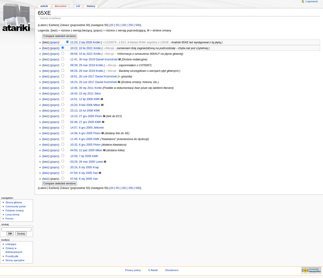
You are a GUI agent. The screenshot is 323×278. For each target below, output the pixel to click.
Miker (96, 105)
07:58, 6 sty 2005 (81, 178)
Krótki (96, 42)
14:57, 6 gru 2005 (81, 127)
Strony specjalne (14, 260)
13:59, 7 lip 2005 (80, 156)
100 (123, 25)
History (91, 6)
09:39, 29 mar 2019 (82, 65)
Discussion (60, 6)
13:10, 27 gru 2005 (82, 116)
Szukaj (5, 224)
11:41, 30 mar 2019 (82, 59)
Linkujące (10, 244)
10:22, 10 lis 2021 (81, 48)
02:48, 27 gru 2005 (82, 122)
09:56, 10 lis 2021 (81, 53)
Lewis (99, 161)
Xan (95, 173)
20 (111, 25)
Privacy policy (133, 270)
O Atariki (153, 270)
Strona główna (13, 202)
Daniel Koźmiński (107, 59)
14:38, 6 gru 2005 (81, 133)
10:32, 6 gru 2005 (81, 144)
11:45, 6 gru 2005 (81, 139)
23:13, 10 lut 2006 (81, 110)
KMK (97, 99)
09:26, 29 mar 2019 (82, 70)
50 (117, 25)
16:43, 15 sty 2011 (82, 93)
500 (137, 25)
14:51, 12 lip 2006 (81, 99)
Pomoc (9, 218)
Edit (78, 6)
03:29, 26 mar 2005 (82, 161)
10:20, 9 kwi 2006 (81, 105)
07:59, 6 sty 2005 (81, 173)
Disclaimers (171, 270)
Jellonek (98, 127)
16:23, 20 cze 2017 (82, 82)
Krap (96, 167)
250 (130, 25)
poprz (54, 42)
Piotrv (98, 116)
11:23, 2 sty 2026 (81, 42)
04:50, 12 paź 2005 (82, 150)
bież (45, 48)
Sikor (97, 93)
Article (44, 6)
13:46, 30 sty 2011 (82, 88)
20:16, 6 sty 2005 (81, 167)
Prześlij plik (11, 256)
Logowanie (312, 1)
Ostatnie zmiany (14, 210)
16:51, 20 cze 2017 (82, 76)
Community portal (15, 206)
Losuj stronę (12, 214)
